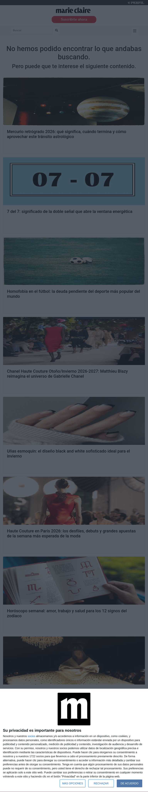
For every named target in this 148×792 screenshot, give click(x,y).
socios (31, 736)
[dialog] (74, 740)
